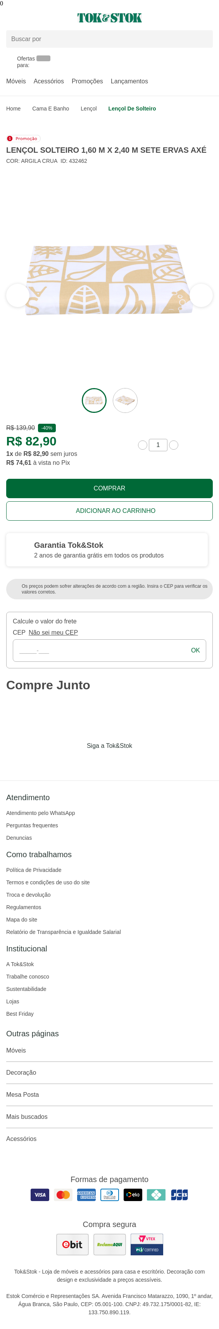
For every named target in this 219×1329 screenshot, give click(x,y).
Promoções (87, 81)
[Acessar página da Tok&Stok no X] (142, 762)
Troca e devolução (28, 895)
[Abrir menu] (36, 17)
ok (195, 650)
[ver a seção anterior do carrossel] (201, 295)
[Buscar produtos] (109, 39)
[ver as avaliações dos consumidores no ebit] (72, 1244)
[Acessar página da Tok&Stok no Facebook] (77, 762)
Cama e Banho (50, 108)
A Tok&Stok (20, 964)
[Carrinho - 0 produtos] (208, 17)
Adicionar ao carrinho (115, 510)
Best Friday (20, 1014)
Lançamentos (129, 81)
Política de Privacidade (33, 870)
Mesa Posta (109, 1094)
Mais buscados (109, 1117)
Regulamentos (23, 907)
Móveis (16, 81)
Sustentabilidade (26, 989)
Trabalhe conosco (27, 976)
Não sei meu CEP (53, 632)
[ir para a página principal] (110, 17)
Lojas (12, 1001)
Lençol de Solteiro (132, 108)
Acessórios (49, 81)
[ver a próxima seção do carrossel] (17, 295)
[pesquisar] (203, 39)
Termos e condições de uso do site (48, 882)
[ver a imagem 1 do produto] (94, 400)
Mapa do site (21, 919)
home (13, 108)
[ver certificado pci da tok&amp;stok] (147, 1244)
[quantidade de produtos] (158, 445)
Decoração (109, 1072)
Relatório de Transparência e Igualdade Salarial (63, 932)
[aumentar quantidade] (173, 445)
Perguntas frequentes (32, 825)
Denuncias (19, 838)
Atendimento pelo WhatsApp (40, 813)
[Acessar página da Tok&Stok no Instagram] (99, 762)
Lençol (89, 108)
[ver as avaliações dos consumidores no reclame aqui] (109, 1244)
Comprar (110, 488)
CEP (19, 632)
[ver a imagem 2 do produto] (125, 400)
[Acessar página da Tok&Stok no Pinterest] (120, 762)
